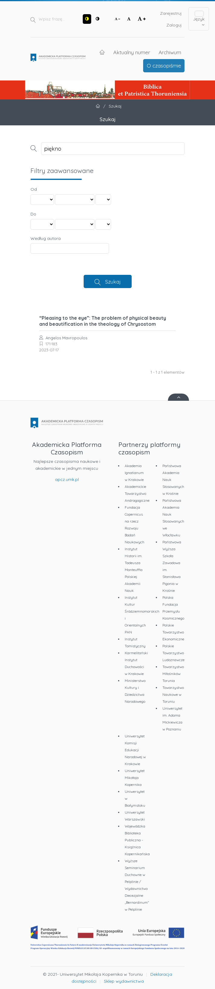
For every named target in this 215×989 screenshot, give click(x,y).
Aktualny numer (131, 52)
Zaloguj (174, 25)
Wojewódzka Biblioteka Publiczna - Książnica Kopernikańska (137, 840)
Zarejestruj (171, 13)
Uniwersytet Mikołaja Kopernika (135, 777)
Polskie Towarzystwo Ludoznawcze (173, 653)
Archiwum (170, 52)
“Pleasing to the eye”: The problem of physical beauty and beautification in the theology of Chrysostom (102, 321)
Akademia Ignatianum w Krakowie (134, 472)
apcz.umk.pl (67, 479)
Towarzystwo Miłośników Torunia (173, 673)
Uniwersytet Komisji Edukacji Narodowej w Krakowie (135, 750)
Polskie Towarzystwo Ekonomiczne (173, 632)
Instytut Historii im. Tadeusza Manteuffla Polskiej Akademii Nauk (134, 570)
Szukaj (113, 281)
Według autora (45, 238)
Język (198, 19)
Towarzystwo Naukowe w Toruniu (173, 694)
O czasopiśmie (164, 65)
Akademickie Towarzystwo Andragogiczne (137, 493)
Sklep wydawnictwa (124, 981)
